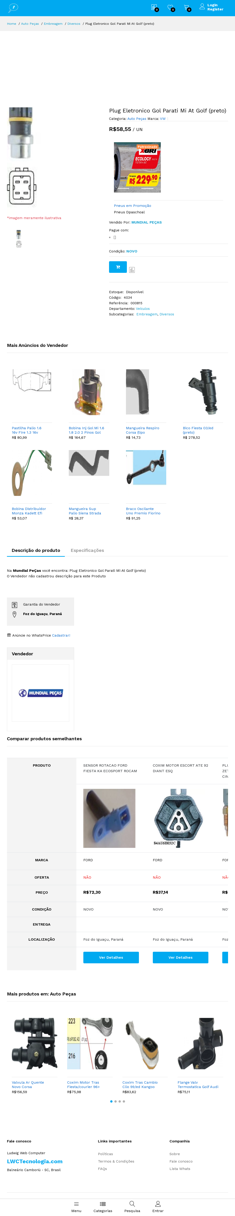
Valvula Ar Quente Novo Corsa (28, 1084)
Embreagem (53, 23)
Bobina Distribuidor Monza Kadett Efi (29, 511)
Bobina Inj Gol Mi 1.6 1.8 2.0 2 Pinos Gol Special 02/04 (86, 430)
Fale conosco (181, 1161)
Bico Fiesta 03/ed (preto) (198, 430)
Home (11, 23)
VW (162, 119)
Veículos (143, 309)
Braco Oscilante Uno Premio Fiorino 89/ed (143, 511)
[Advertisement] (117, 65)
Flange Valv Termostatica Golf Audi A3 (198, 1084)
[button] (111, 1101)
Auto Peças (30, 23)
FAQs (102, 1168)
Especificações (87, 550)
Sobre (174, 1154)
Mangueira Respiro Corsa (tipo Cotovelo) (142, 430)
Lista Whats (179, 1168)
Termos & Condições (116, 1161)
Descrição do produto (36, 550)
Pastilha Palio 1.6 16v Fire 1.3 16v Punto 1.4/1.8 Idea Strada (28, 430)
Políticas (105, 1154)
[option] (54, 161)
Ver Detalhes (111, 957)
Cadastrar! (60, 635)
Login (212, 5)
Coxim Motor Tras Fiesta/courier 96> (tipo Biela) (83, 1084)
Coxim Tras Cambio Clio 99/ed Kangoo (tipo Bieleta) (140, 1084)
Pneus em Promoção (132, 205)
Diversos (73, 23)
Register (215, 9)
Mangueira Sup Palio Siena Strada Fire (85, 511)
